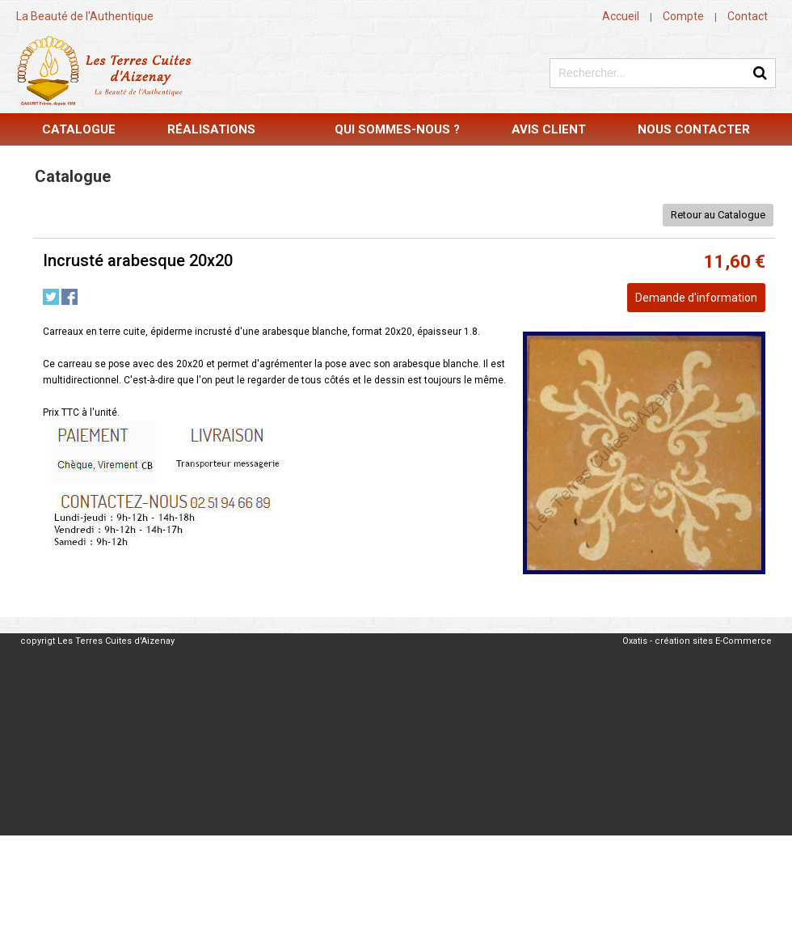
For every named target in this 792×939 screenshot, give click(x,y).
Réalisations (211, 129)
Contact (747, 16)
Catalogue (79, 129)
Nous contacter (694, 129)
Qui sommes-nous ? (397, 129)
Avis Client (549, 129)
